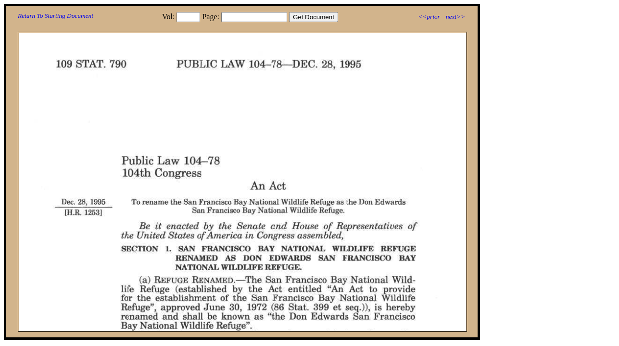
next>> (455, 16)
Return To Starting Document (55, 15)
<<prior (429, 16)
